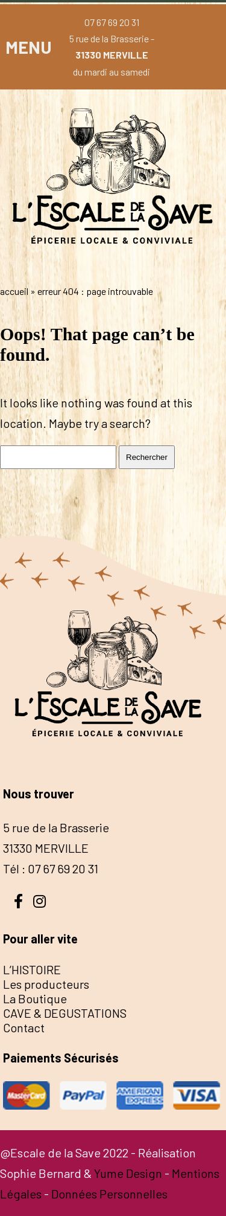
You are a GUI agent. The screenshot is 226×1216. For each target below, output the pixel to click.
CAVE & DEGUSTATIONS (65, 1013)
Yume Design (128, 1173)
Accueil (14, 291)
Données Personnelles (109, 1193)
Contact (24, 1027)
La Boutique (35, 998)
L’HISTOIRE (32, 969)
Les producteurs (46, 984)
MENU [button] (28, 46)
